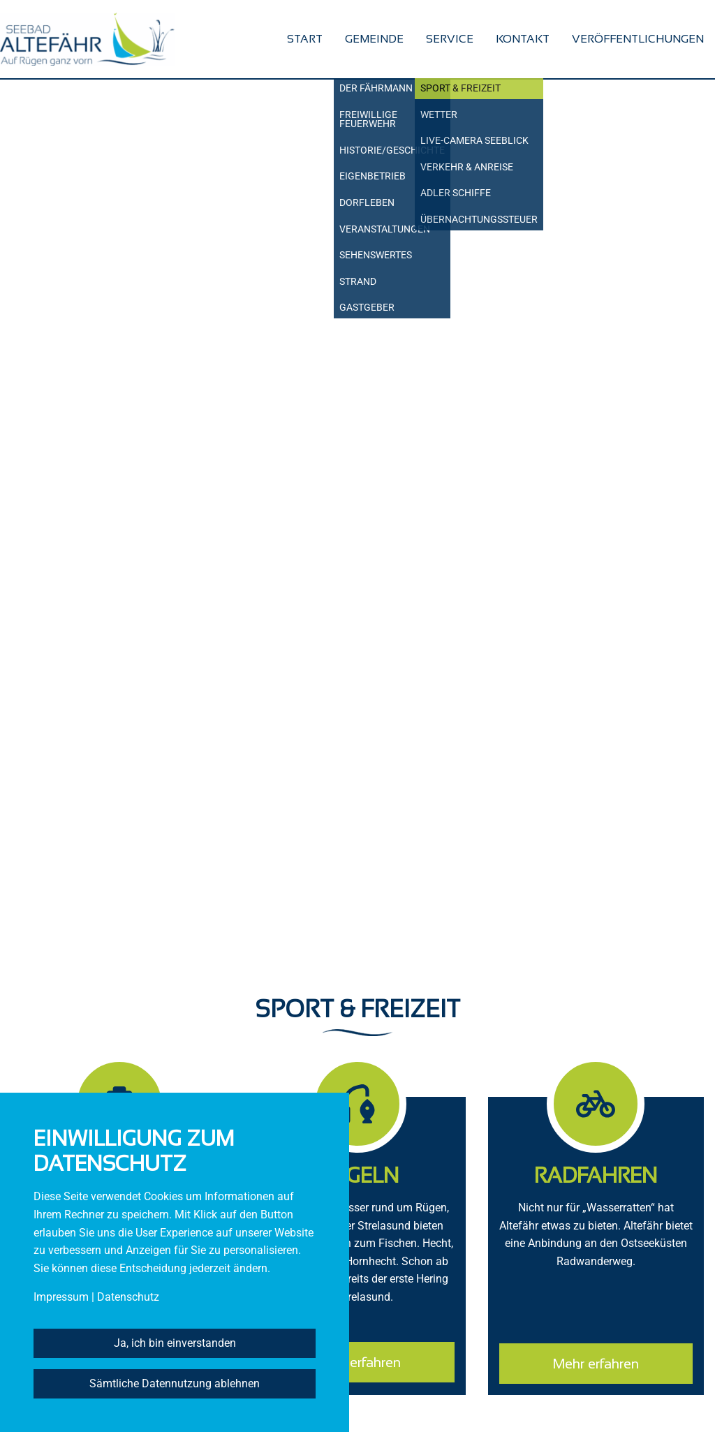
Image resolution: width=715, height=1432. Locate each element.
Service (449, 39)
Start (305, 39)
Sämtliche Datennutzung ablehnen (174, 1383)
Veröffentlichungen (638, 39)
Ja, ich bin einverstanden (175, 1343)
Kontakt (523, 39)
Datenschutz (128, 1297)
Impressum (61, 1297)
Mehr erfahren (357, 1362)
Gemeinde (374, 39)
